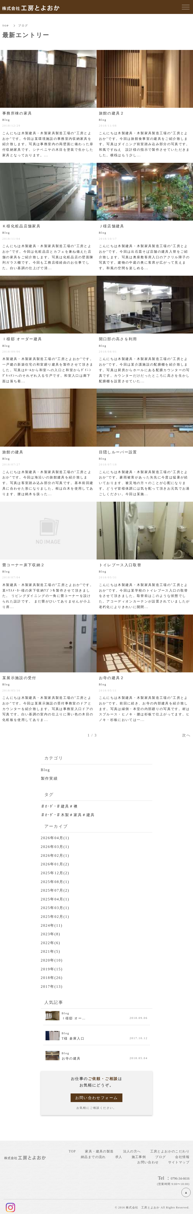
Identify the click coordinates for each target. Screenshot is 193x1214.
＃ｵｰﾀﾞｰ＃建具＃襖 (59, 806)
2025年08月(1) (55, 881)
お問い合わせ (148, 1160)
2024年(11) (52, 924)
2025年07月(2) (55, 889)
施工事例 (139, 1154)
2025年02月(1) (55, 915)
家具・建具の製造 (99, 1149)
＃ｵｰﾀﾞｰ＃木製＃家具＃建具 (68, 815)
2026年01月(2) (55, 863)
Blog (45, 770)
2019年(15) (52, 967)
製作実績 (49, 778)
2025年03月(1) (55, 907)
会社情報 (182, 1154)
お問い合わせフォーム (96, 1096)
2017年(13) (52, 984)
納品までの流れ (93, 1154)
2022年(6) (51, 941)
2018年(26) (52, 976)
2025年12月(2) (55, 872)
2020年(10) (52, 958)
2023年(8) (51, 933)
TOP (5, 25)
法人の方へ (132, 1149)
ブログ (160, 1154)
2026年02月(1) (55, 855)
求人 (118, 1154)
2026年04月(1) (55, 838)
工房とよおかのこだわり (170, 1149)
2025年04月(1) (55, 898)
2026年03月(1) (55, 846)
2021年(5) (51, 950)
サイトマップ (179, 1160)
